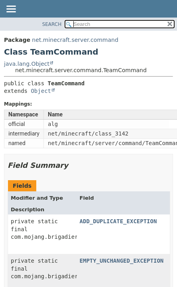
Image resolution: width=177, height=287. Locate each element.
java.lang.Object (26, 64)
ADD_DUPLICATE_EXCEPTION (118, 221)
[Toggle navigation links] (11, 9)
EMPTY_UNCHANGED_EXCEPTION (122, 261)
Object (41, 91)
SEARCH (52, 24)
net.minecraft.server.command (75, 40)
